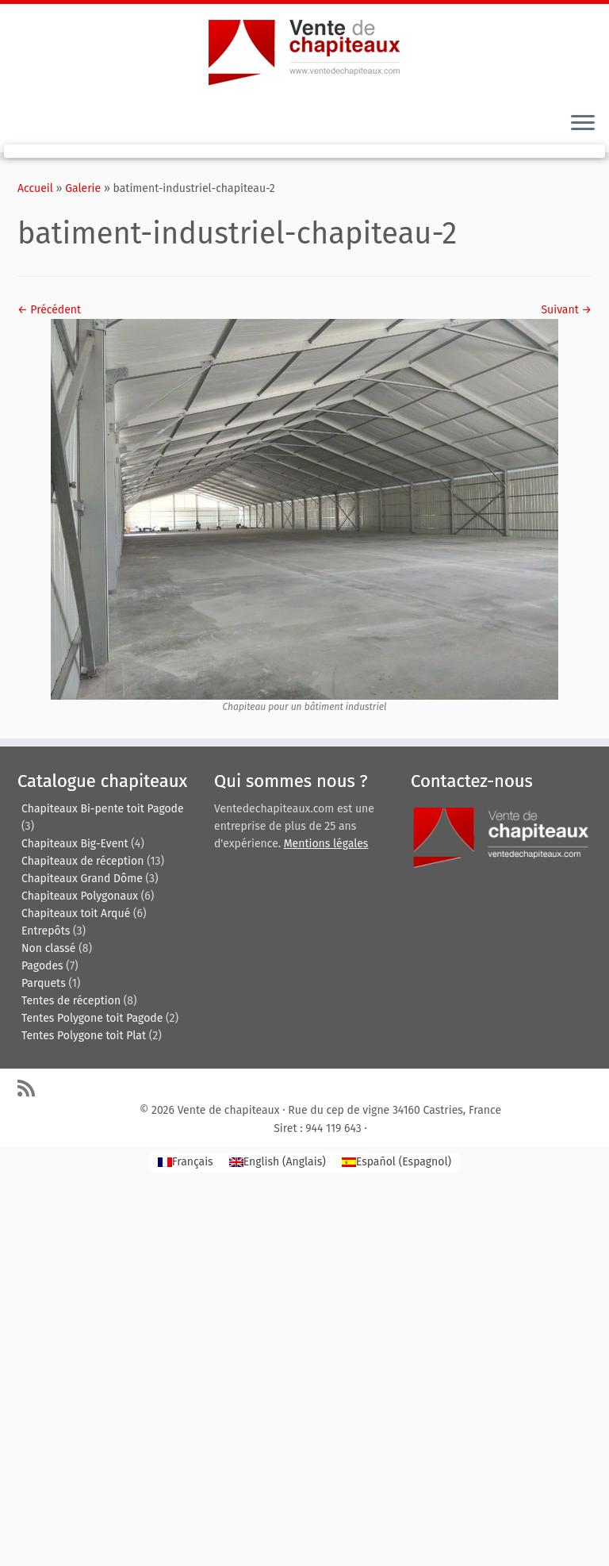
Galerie (83, 188)
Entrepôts (45, 931)
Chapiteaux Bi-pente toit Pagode (102, 809)
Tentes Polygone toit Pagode (92, 1018)
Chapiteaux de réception (82, 861)
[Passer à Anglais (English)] (277, 1163)
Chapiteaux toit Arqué (75, 913)
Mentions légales (326, 843)
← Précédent (49, 310)
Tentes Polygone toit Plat (83, 1035)
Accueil (35, 188)
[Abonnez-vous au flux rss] (31, 1088)
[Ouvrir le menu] (583, 124)
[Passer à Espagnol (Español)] (396, 1163)
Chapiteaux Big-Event (74, 843)
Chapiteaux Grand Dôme (82, 878)
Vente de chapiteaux (229, 1110)
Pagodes (42, 966)
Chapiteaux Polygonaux (79, 896)
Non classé (48, 948)
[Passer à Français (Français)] (185, 1163)
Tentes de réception (71, 1001)
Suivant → (566, 310)
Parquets (43, 983)
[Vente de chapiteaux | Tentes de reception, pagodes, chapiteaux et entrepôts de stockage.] (304, 51)
